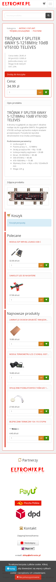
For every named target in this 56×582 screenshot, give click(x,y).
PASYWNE (37, 31)
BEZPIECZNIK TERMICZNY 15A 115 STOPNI (27, 421)
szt (40, 92)
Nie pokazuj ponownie (28, 579)
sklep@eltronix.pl (32, 555)
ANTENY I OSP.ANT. (27, 28)
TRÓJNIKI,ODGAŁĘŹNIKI (20, 31)
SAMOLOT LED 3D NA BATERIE (22, 275)
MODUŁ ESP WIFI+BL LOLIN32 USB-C (25, 241)
